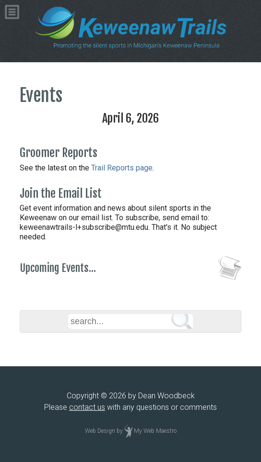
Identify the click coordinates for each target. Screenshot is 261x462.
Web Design (100, 431)
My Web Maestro (155, 431)
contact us (87, 407)
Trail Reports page (122, 167)
